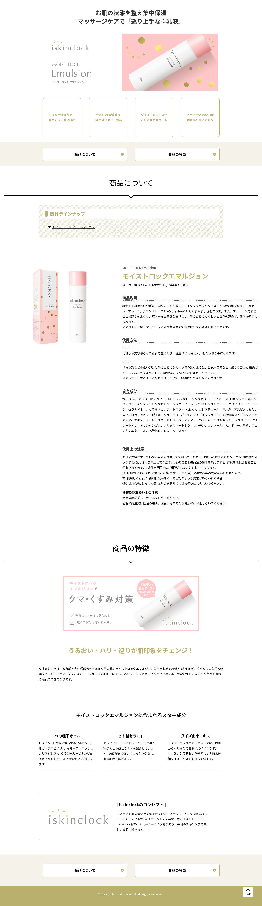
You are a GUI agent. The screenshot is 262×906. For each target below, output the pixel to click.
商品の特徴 (177, 154)
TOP (248, 893)
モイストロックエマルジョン (73, 226)
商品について (85, 154)
